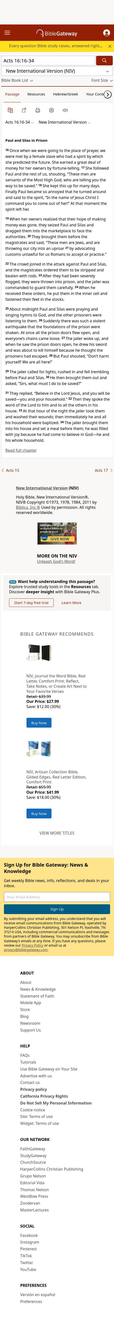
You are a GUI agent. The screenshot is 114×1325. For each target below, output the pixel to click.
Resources (36, 94)
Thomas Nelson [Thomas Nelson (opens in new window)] (34, 1189)
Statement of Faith (37, 996)
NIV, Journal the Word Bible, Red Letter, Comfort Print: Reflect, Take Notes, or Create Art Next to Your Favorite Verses (56, 683)
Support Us (30, 1030)
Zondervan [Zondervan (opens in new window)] (30, 1203)
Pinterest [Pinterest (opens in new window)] (28, 1249)
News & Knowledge (38, 989)
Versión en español (37, 1294)
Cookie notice (32, 1110)
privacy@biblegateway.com (26, 949)
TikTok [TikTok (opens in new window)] (26, 1255)
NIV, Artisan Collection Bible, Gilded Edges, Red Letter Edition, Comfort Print (56, 777)
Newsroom (30, 1023)
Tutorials (28, 1062)
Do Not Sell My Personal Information (56, 1103)
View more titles (56, 833)
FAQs (25, 1055)
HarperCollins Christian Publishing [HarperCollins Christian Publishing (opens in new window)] (51, 1169)
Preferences (31, 1301)
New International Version (42, 488)
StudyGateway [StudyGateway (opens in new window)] (33, 1155)
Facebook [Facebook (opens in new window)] (29, 1235)
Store (25, 1009)
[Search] (104, 60)
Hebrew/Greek (65, 94)
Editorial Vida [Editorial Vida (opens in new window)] (32, 1183)
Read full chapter (21, 450)
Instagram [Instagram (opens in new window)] (29, 1242)
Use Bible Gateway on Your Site (48, 1069)
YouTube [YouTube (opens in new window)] (28, 1269)
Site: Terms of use (36, 1116)
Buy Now (39, 722)
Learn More (71, 602)
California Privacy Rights (44, 1096)
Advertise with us (36, 1076)
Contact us (30, 1082)
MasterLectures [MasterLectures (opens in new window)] (34, 1210)
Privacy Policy (32, 945)
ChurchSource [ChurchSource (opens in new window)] (33, 1162)
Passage (12, 94)
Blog (24, 1016)
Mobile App (30, 1002)
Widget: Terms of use (39, 1123)
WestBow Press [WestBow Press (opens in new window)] (34, 1196)
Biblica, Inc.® (28, 507)
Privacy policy (33, 1089)
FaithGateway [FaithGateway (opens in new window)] (32, 1148)
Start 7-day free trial (31, 602)
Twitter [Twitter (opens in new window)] (26, 1262)
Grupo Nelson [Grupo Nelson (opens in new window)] (33, 1176)
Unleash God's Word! (56, 561)
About (25, 982)
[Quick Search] (48, 60)
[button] (106, 32)
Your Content (97, 94)
